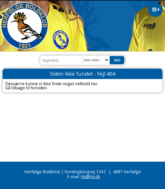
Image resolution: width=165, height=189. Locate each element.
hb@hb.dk (90, 176)
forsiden (39, 88)
